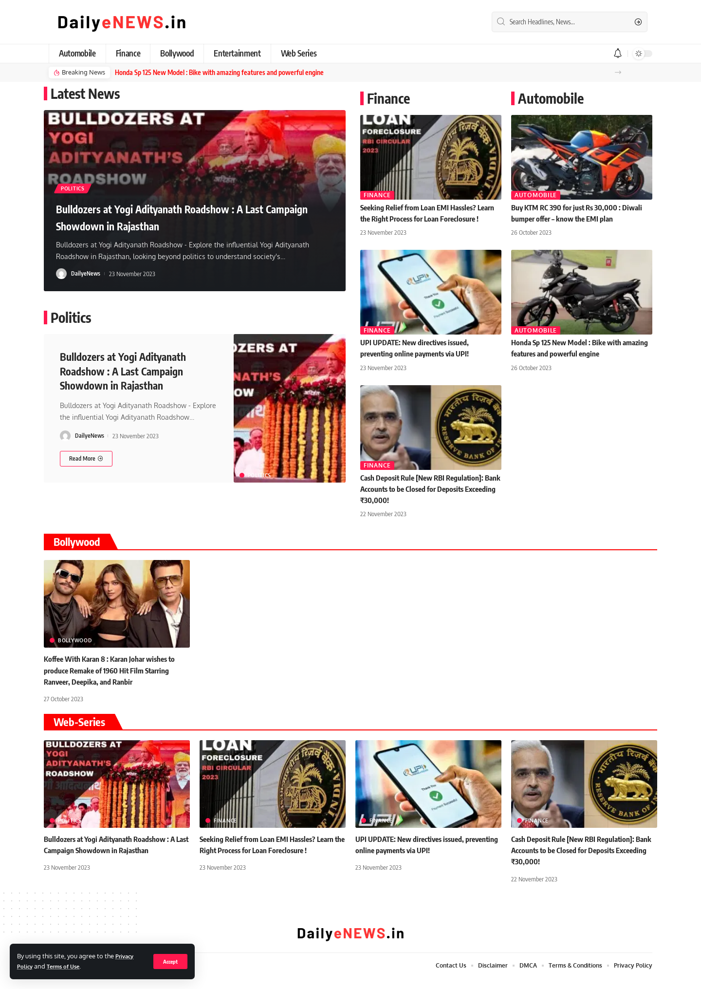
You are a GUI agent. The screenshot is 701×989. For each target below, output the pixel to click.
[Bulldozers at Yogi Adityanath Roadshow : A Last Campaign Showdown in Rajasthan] (86, 457)
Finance (377, 194)
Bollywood (75, 651)
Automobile (536, 194)
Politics (78, 185)
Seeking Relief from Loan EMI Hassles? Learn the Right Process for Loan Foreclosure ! (422, 218)
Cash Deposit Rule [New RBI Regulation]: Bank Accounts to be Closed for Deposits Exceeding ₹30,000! (425, 499)
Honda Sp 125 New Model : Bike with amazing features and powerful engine (212, 72)
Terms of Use (68, 966)
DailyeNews (86, 273)
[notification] (618, 53)
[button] (618, 72)
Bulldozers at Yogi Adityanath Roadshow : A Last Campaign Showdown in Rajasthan (191, 215)
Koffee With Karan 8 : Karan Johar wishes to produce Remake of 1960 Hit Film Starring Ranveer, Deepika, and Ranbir (114, 681)
